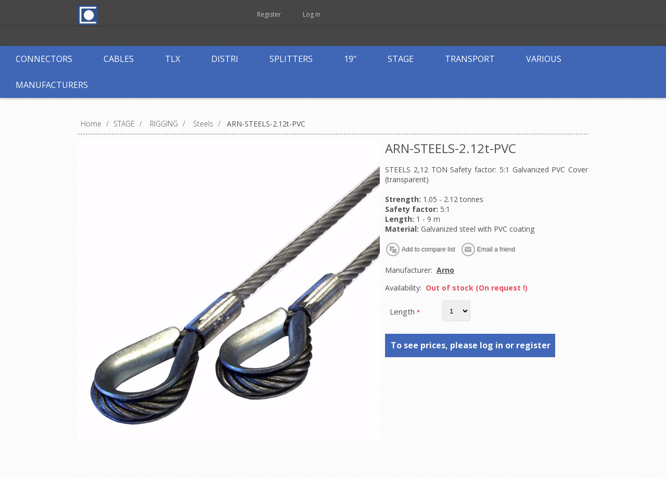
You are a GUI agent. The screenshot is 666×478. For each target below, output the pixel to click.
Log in (312, 14)
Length (403, 311)
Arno (445, 270)
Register (269, 14)
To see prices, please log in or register (470, 345)
